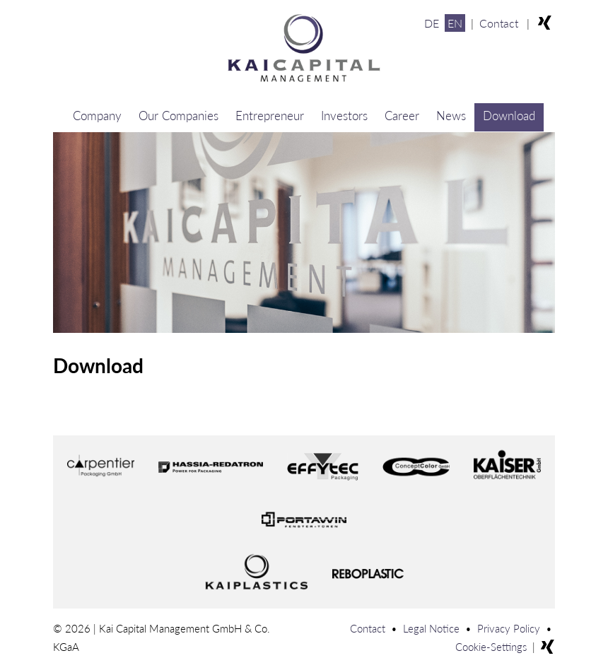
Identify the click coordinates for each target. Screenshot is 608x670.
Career (402, 115)
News (451, 115)
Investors (344, 115)
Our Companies (178, 115)
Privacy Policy (508, 628)
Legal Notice (431, 628)
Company (97, 115)
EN (455, 23)
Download (509, 115)
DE (431, 23)
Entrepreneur (269, 115)
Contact (498, 23)
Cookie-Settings (491, 646)
